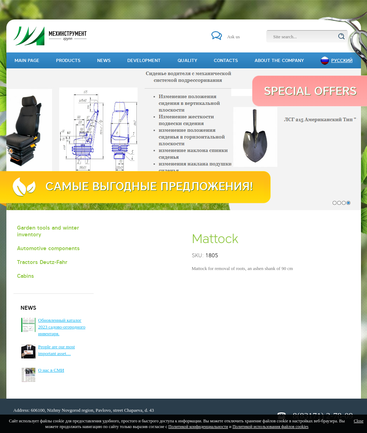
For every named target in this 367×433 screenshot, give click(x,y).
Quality (187, 60)
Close (358, 420)
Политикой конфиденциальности (198, 426)
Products (68, 60)
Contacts (226, 60)
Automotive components (48, 248)
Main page (27, 60)
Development (144, 60)
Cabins (25, 275)
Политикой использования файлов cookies (270, 426)
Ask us (233, 36)
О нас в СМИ (51, 370)
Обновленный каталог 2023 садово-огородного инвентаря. (61, 326)
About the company (279, 60)
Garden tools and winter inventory (48, 231)
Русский (341, 60)
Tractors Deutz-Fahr (42, 262)
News (104, 60)
